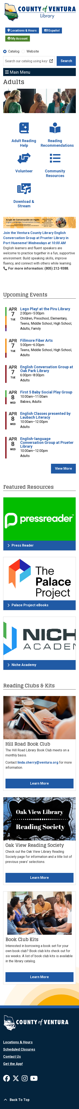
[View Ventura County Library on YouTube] (34, 1080)
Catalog (13, 51)
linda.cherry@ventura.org (37, 762)
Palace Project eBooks (27, 605)
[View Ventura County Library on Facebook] (7, 1080)
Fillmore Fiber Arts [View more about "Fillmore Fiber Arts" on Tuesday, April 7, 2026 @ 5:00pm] (36, 340)
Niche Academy (21, 665)
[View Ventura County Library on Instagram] (25, 1080)
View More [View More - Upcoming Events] (63, 469)
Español (52, 30)
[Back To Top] (39, 1100)
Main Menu (17, 72)
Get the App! (13, 1064)
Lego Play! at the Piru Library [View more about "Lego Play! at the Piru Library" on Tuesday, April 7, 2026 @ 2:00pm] (45, 309)
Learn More (39, 783)
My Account (18, 38)
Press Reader (20, 545)
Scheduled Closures (19, 1049)
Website (33, 51)
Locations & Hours (22, 30)
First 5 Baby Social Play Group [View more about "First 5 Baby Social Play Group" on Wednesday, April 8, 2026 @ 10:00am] (46, 392)
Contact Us (12, 1057)
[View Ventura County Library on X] (16, 1080)
